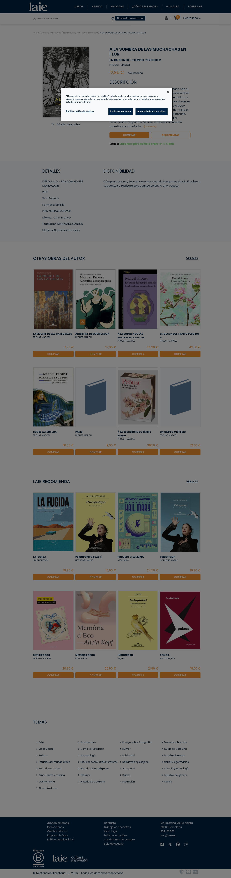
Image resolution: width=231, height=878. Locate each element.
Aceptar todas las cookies (151, 111)
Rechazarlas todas (120, 111)
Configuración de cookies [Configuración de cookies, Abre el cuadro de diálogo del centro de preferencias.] (80, 111)
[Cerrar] (168, 92)
